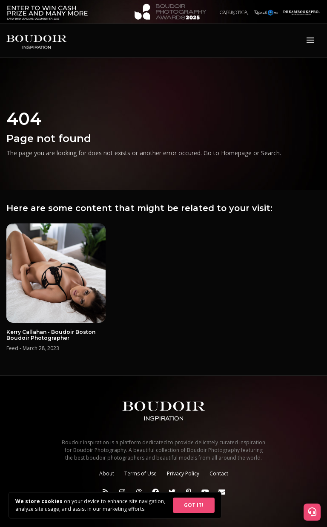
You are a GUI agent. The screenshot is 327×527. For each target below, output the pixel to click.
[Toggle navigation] (310, 40)
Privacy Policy (183, 473)
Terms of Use (140, 473)
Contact (218, 473)
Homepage (236, 153)
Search (270, 153)
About (106, 473)
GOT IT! (194, 505)
